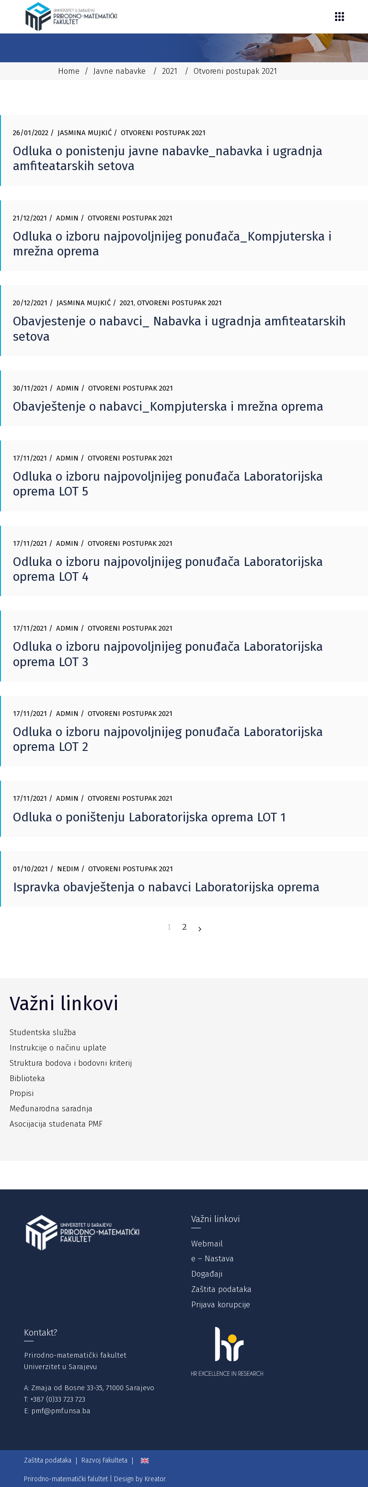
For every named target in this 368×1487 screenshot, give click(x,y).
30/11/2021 (30, 388)
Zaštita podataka (221, 1289)
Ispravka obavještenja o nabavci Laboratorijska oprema (166, 887)
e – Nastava (212, 1259)
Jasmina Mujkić (85, 132)
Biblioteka (27, 1078)
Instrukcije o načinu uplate (58, 1048)
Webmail (207, 1244)
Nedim (68, 869)
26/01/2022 (30, 132)
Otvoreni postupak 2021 (163, 132)
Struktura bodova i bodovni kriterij (71, 1063)
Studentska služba (43, 1032)
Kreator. (156, 1479)
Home (69, 71)
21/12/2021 (30, 218)
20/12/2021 (30, 303)
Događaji (206, 1274)
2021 (169, 71)
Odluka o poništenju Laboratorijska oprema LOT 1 (149, 817)
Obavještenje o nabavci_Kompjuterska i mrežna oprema (168, 406)
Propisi (22, 1093)
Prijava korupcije (220, 1305)
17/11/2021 (30, 458)
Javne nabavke (119, 71)
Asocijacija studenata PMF (56, 1124)
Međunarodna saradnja (51, 1109)
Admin (67, 218)
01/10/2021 (30, 869)
